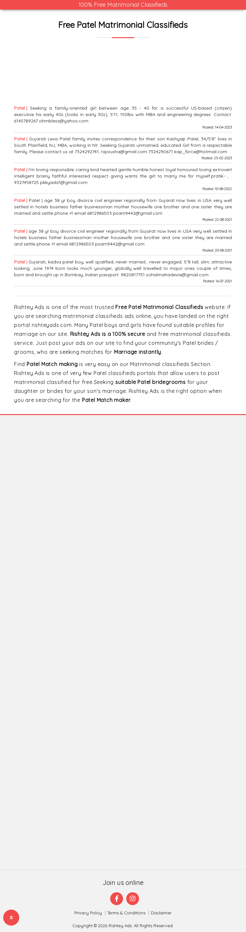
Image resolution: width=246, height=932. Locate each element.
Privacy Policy (88, 912)
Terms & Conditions (126, 912)
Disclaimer (161, 912)
